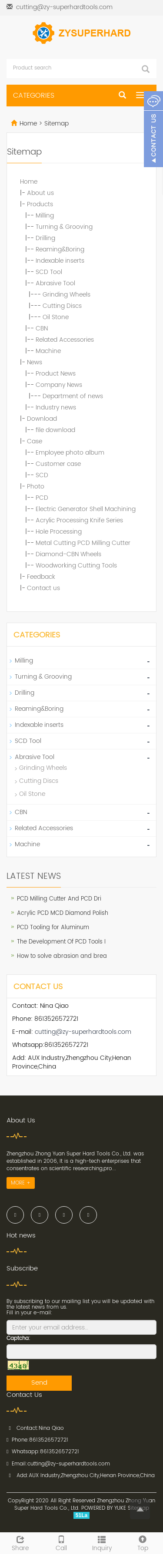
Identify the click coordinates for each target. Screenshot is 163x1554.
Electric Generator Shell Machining (86, 509)
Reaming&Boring (60, 249)
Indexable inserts (60, 261)
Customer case (58, 464)
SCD (42, 475)
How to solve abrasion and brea (62, 956)
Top (142, 1543)
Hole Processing (59, 532)
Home (28, 124)
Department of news (73, 396)
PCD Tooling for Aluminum (53, 927)
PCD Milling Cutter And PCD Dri (59, 899)
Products (40, 204)
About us (40, 193)
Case (34, 441)
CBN (42, 328)
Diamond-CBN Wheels (68, 554)
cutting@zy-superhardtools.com (64, 7)
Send (39, 1382)
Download (42, 419)
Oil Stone (56, 317)
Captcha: (18, 1338)
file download (55, 430)
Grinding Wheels (66, 295)
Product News (56, 374)
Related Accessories (65, 340)
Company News (59, 385)
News (34, 362)
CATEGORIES (33, 95)
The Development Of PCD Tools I (61, 942)
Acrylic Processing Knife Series (79, 520)
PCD (42, 498)
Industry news (56, 407)
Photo (35, 487)
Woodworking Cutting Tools (76, 566)
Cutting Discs (62, 306)
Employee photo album (70, 453)
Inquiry (102, 1543)
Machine (48, 351)
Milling (45, 216)
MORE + (20, 1183)
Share (20, 1543)
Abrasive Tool (55, 283)
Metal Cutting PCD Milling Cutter (83, 543)
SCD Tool (49, 272)
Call (61, 1543)
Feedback (41, 577)
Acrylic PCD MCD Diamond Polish (62, 913)
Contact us (43, 588)
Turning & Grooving (64, 227)
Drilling (45, 238)
